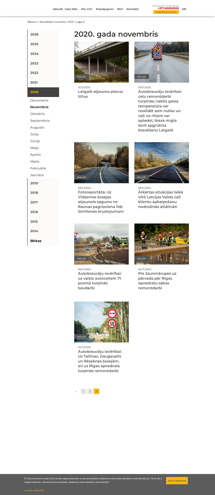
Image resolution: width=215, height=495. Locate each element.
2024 (34, 54)
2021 (34, 82)
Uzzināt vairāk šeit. (34, 490)
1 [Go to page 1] (83, 391)
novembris (39, 107)
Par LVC (86, 9)
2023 (34, 63)
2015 (34, 221)
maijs (34, 148)
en (184, 9)
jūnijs (35, 141)
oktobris (37, 114)
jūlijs (34, 134)
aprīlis (35, 155)
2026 (34, 34)
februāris (38, 168)
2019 (34, 183)
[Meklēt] (148, 9)
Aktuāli (58, 9)
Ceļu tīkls (71, 9)
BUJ (120, 9)
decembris (39, 100)
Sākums (32, 21)
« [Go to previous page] (76, 391)
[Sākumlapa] (36, 8)
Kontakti (133, 9)
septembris (40, 121)
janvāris (37, 175)
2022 (34, 73)
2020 (34, 92)
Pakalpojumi (104, 9)
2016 (34, 212)
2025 (34, 44)
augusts (37, 127)
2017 (34, 202)
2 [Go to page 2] (90, 391)
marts (34, 161)
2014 (34, 231)
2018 (34, 193)
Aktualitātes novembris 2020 (56, 21)
